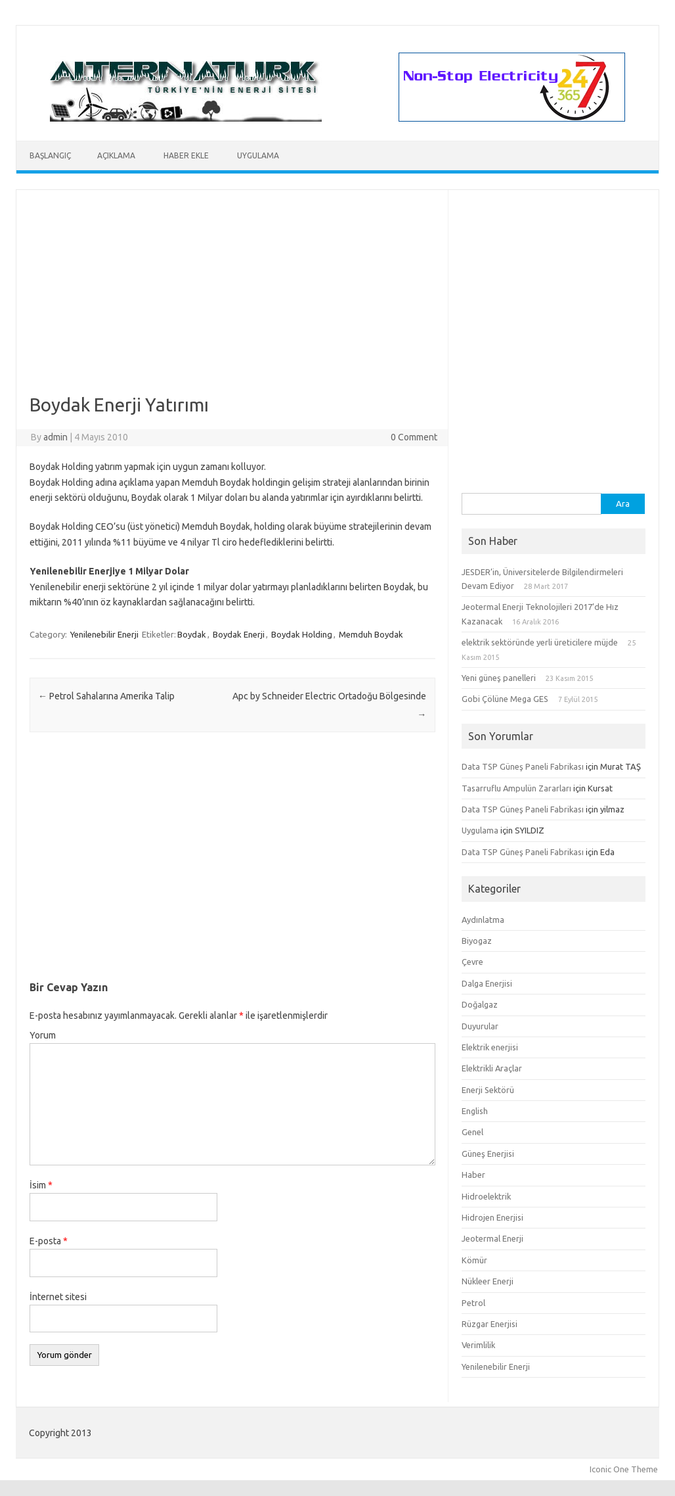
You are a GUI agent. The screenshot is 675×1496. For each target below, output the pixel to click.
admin (55, 437)
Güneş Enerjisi (488, 1153)
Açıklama (116, 155)
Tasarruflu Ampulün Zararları (516, 788)
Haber (473, 1174)
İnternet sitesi (58, 1297)
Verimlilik (478, 1344)
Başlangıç (50, 155)
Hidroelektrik (486, 1196)
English (475, 1110)
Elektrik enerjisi (490, 1047)
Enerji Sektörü (488, 1089)
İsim (41, 1185)
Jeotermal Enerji (492, 1238)
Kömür (474, 1260)
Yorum (43, 1035)
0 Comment (414, 437)
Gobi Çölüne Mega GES (505, 698)
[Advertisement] (232, 302)
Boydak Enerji (239, 634)
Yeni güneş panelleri (499, 677)
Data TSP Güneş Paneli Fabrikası (523, 766)
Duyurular (480, 1026)
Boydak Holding (301, 634)
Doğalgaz (480, 1004)
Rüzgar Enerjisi (489, 1323)
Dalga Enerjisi (487, 983)
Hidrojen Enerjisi (492, 1217)
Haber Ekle (186, 155)
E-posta (49, 1241)
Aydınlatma (483, 919)
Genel (472, 1131)
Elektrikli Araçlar (492, 1068)
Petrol (473, 1302)
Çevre (472, 961)
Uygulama (258, 155)
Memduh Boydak (371, 634)
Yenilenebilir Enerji (104, 634)
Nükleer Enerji (487, 1281)
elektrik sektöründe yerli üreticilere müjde (540, 642)
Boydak (191, 634)
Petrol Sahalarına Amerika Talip (106, 696)
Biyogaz (477, 940)
